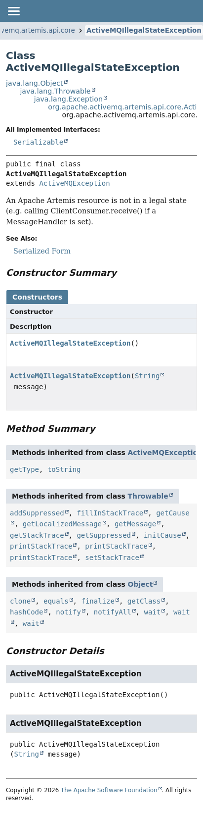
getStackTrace (37, 535)
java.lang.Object (34, 83)
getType (24, 469)
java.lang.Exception (68, 99)
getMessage (135, 524)
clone (20, 601)
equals (56, 601)
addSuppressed (37, 513)
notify (68, 612)
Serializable (38, 142)
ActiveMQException (74, 183)
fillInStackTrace (110, 513)
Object (140, 584)
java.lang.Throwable (55, 91)
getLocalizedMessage (62, 524)
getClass (144, 601)
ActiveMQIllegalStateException (144, 30)
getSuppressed (104, 535)
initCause (162, 535)
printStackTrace (41, 546)
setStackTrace (112, 557)
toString (64, 469)
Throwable (148, 496)
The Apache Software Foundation (109, 790)
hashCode (26, 612)
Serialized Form (42, 251)
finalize (97, 601)
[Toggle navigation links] (13, 11)
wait (152, 612)
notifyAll (112, 612)
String (147, 376)
